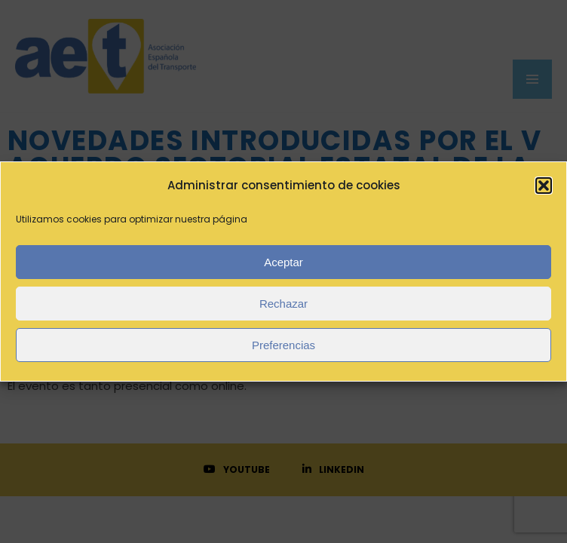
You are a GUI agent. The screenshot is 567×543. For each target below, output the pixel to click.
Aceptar (283, 262)
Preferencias (283, 345)
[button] (543, 185)
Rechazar (283, 303)
